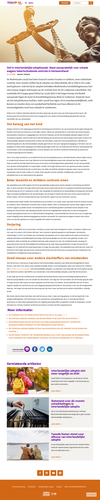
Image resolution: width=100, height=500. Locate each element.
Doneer (64, 3)
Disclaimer (32, 486)
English (59, 486)
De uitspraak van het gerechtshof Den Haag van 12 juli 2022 (35, 315)
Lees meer (55, 391)
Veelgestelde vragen (46, 486)
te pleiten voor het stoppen (20, 269)
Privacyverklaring (18, 486)
